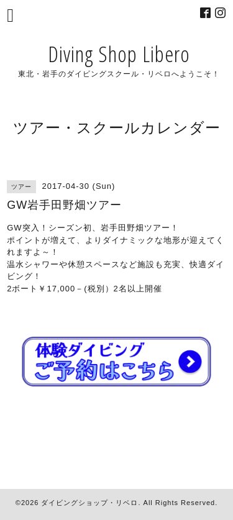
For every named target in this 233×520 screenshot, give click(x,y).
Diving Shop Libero (119, 53)
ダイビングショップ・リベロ (89, 502)
